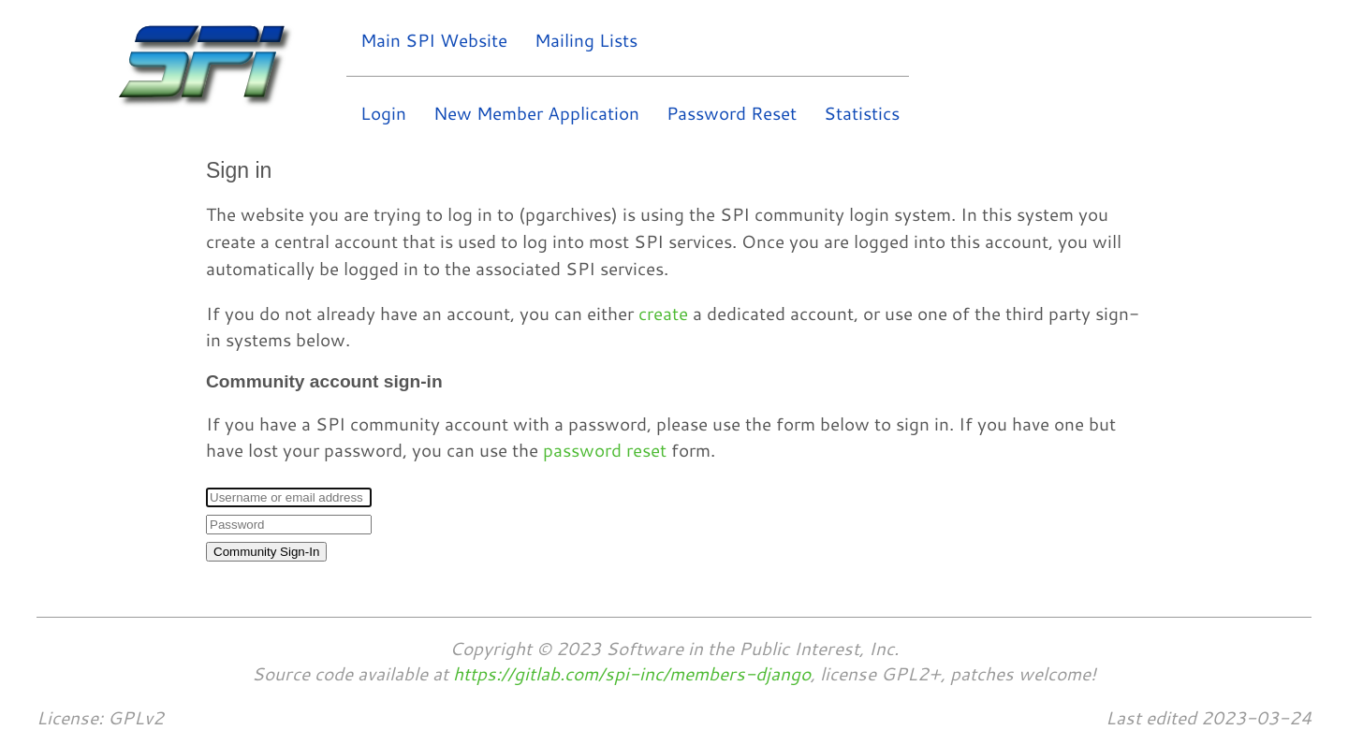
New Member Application (536, 112)
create (663, 313)
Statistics (862, 112)
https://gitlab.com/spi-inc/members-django (632, 673)
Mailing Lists (586, 39)
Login (383, 112)
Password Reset (732, 112)
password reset (605, 449)
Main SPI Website (433, 39)
